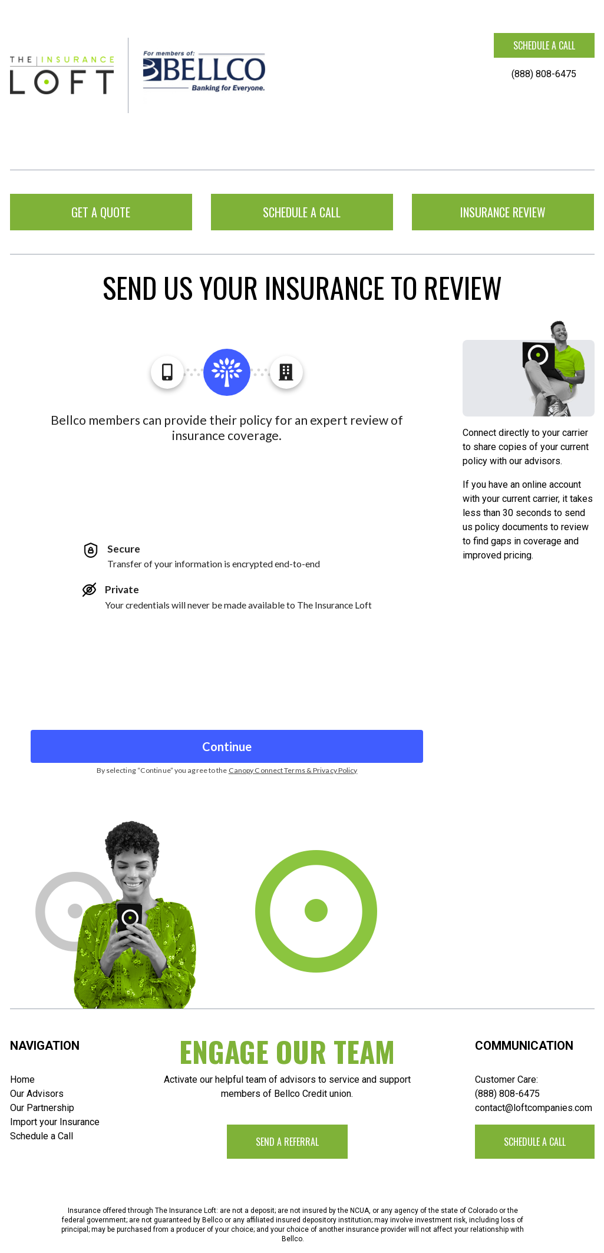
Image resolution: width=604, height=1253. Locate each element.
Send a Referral (287, 1142)
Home (22, 1079)
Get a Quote (100, 212)
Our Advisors (37, 1093)
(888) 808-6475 (543, 74)
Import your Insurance (55, 1122)
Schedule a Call (41, 1136)
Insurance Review (503, 212)
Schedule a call (544, 45)
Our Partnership (42, 1107)
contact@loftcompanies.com (533, 1107)
